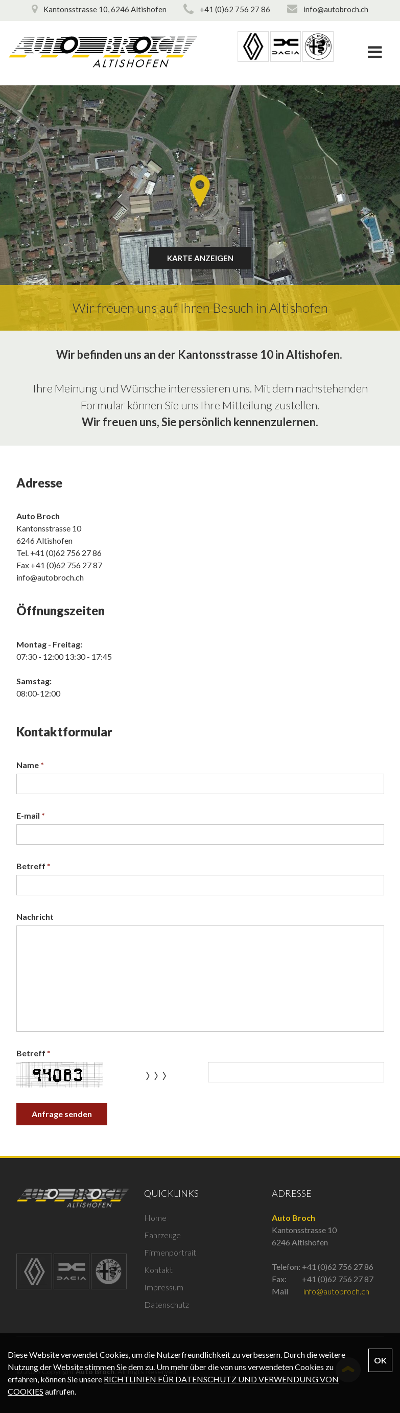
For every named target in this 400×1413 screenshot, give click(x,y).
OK (380, 1360)
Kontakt (158, 1270)
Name (30, 765)
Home (155, 1217)
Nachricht (35, 916)
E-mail (30, 815)
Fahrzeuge (162, 1235)
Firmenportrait (170, 1252)
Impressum (163, 1287)
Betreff (33, 866)
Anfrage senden (62, 1114)
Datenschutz (166, 1304)
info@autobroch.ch (50, 577)
